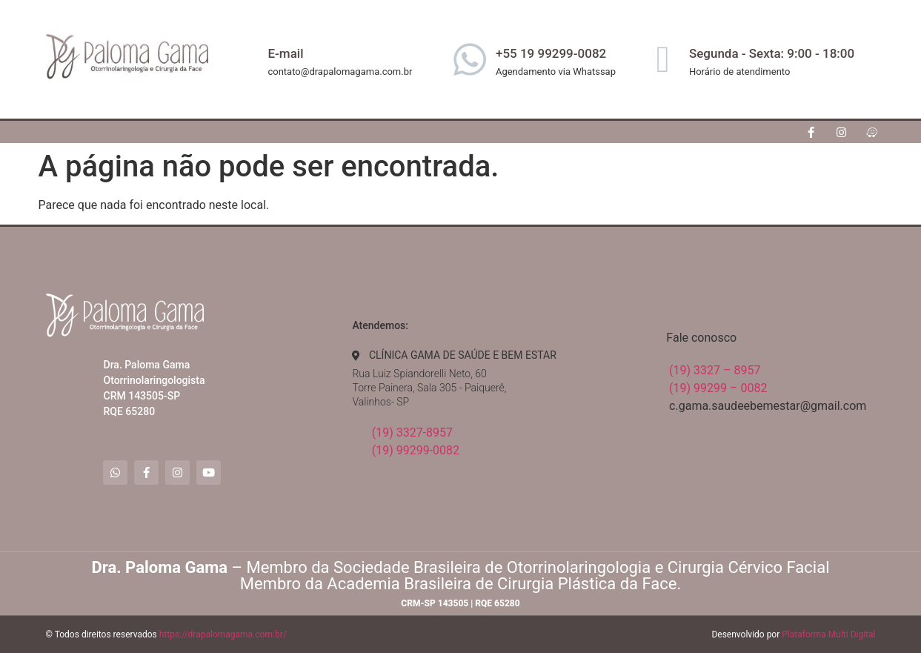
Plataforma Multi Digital (828, 634)
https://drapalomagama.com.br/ (223, 634)
